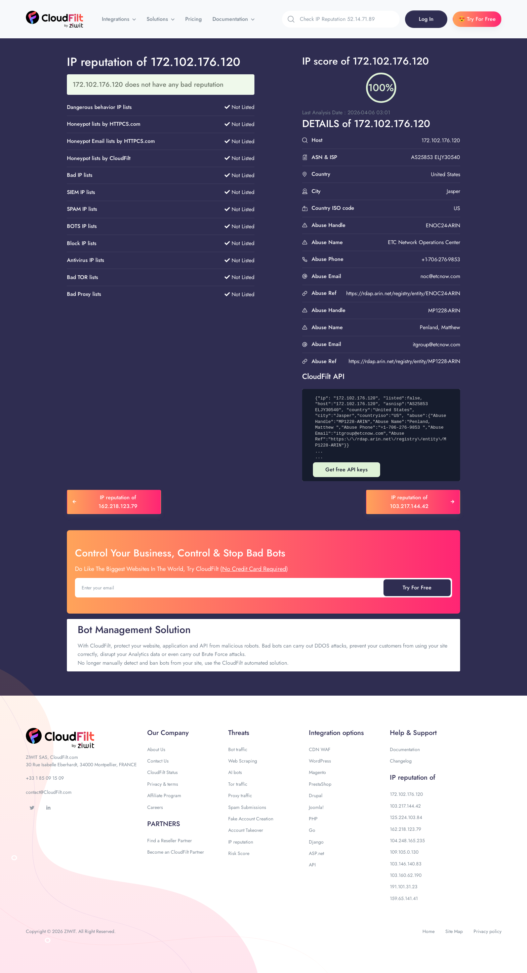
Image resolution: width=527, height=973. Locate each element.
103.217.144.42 (405, 806)
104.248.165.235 (407, 840)
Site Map (454, 931)
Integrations (116, 19)
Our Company (168, 733)
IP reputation (240, 842)
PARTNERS (163, 824)
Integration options (336, 733)
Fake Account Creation (250, 818)
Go (312, 830)
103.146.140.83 (405, 863)
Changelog (401, 760)
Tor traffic (237, 784)
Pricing (193, 19)
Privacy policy (487, 931)
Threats (238, 733)
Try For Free (417, 587)
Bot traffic (237, 749)
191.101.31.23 (403, 886)
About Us (156, 749)
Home (428, 931)
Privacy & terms (162, 784)
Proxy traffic (240, 795)
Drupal (315, 795)
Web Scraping (242, 760)
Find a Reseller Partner (169, 840)
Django (316, 842)
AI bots (235, 772)
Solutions (158, 19)
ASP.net (316, 853)
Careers (155, 807)
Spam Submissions (247, 807)
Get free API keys (346, 469)
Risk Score (238, 853)
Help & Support (413, 733)
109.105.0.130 (404, 852)
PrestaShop (320, 784)
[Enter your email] (229, 587)
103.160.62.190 (405, 875)
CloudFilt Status (162, 772)
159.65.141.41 (404, 898)
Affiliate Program (164, 795)
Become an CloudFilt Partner (175, 852)
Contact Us (158, 760)
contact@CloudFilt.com (49, 792)
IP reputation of (412, 777)
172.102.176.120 (406, 794)
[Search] (350, 19)
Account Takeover (245, 830)
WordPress (320, 760)
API (312, 864)
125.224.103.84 (406, 817)
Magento (317, 772)
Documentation (231, 19)
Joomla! (316, 807)
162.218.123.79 (405, 829)
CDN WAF (319, 749)
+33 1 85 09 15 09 (45, 778)
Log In (426, 19)
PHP (313, 818)
